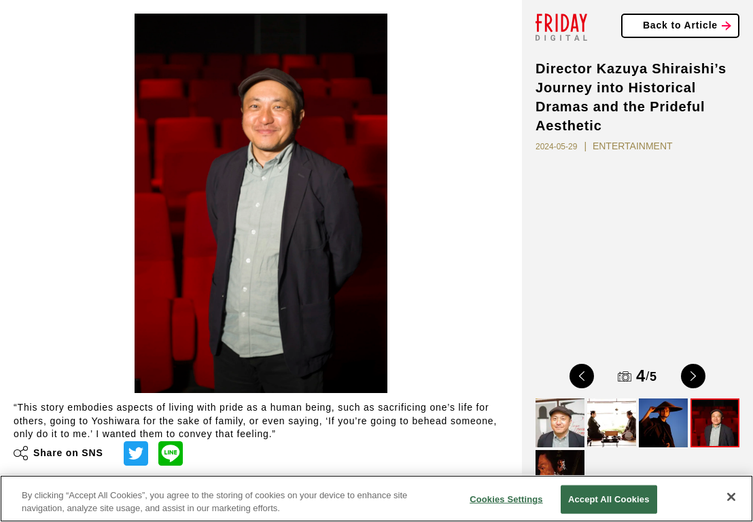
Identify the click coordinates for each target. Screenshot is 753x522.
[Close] (731, 497)
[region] (376, 498)
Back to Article (680, 25)
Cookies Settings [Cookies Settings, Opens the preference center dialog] (506, 499)
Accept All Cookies (609, 499)
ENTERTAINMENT (633, 146)
